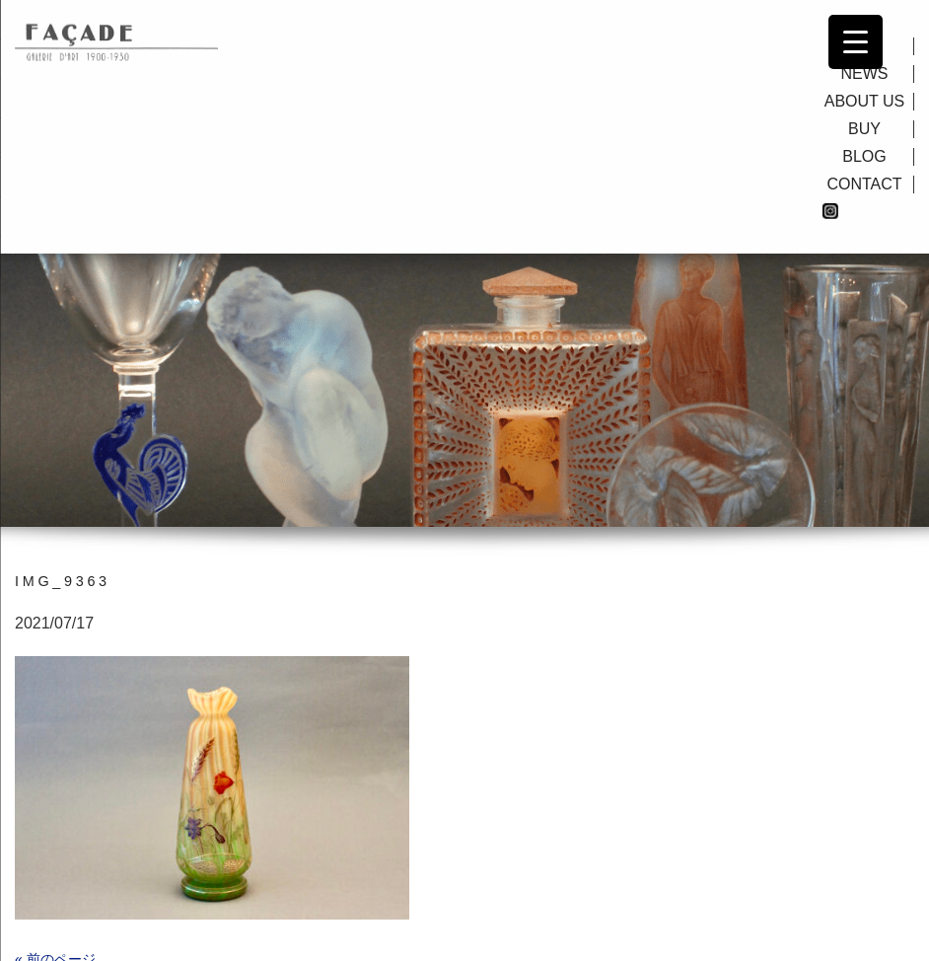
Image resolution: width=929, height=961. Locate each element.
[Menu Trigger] (855, 42)
